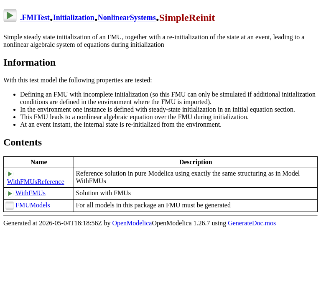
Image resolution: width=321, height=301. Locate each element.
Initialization (73, 18)
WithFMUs (30, 192)
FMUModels (32, 205)
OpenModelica (132, 223)
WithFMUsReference (35, 181)
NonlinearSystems (127, 18)
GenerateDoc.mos (252, 223)
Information (29, 62)
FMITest (36, 18)
